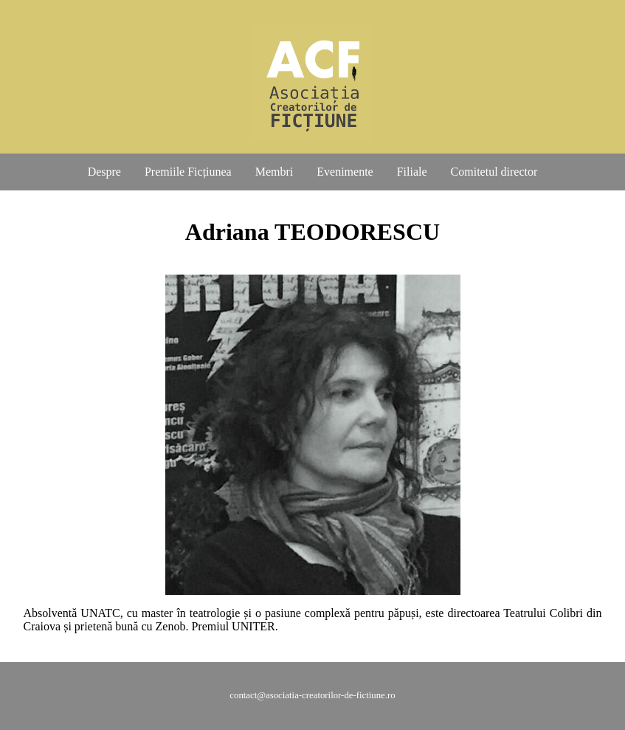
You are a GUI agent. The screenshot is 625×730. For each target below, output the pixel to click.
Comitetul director (494, 171)
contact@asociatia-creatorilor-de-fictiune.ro (312, 695)
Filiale (412, 171)
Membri (274, 171)
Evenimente (345, 171)
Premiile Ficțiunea (188, 171)
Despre (104, 171)
